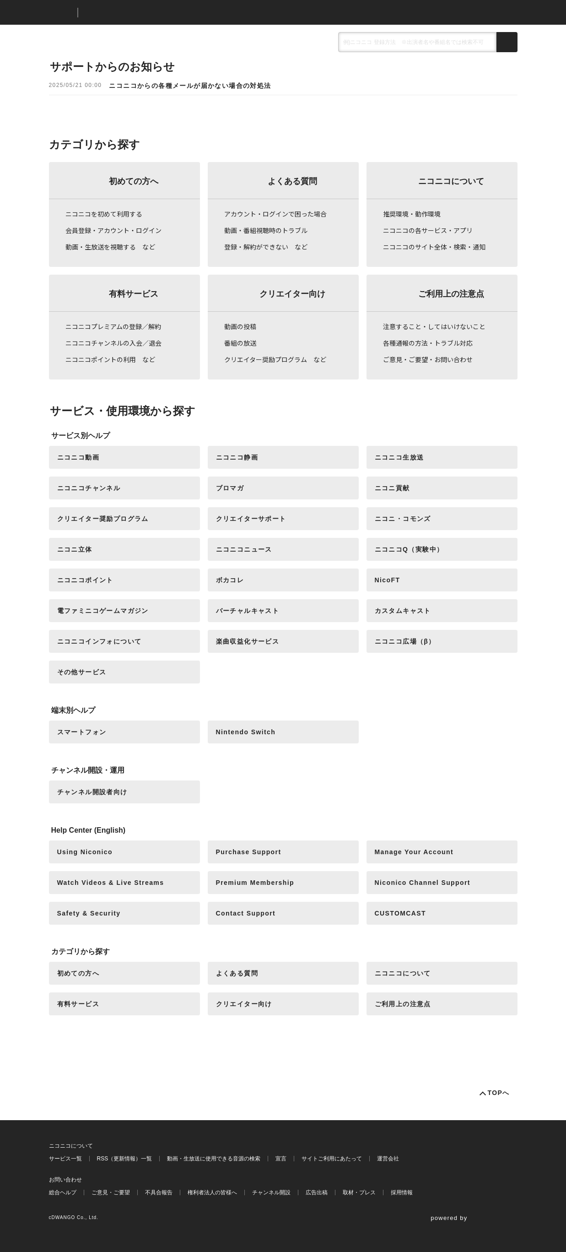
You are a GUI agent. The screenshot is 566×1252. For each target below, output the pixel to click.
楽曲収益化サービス (248, 641)
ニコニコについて (451, 181)
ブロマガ (230, 488)
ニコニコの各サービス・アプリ (428, 230)
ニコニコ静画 (237, 457)
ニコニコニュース (244, 549)
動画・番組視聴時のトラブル (265, 230)
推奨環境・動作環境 (412, 213)
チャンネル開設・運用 (87, 770)
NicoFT (387, 580)
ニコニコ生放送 (399, 457)
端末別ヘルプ (73, 710)
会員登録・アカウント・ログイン (113, 230)
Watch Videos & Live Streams (110, 882)
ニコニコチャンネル (89, 488)
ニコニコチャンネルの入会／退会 (113, 342)
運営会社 (388, 1158)
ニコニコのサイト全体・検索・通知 (434, 246)
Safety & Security (89, 913)
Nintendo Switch (246, 732)
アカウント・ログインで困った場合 (275, 213)
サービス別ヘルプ (80, 435)
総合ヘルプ (62, 1192)
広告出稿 (317, 1192)
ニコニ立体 (74, 549)
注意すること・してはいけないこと (434, 326)
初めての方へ (133, 181)
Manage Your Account (414, 852)
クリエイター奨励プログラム (103, 518)
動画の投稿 (240, 326)
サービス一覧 (65, 1158)
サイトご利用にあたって (332, 1158)
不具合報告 (158, 1192)
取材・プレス (359, 1192)
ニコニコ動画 (78, 457)
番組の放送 (240, 342)
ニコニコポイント (85, 580)
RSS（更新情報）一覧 (124, 1158)
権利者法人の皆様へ (212, 1192)
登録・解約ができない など (265, 246)
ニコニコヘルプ (133, 12)
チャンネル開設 (271, 1192)
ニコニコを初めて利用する (103, 213)
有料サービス (133, 293)
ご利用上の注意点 (451, 293)
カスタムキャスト (403, 610)
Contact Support (246, 913)
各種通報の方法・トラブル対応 (428, 342)
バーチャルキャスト (248, 610)
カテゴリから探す (80, 951)
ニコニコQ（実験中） (409, 549)
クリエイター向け (292, 293)
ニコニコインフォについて (99, 641)
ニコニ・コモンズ (403, 518)
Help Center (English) (88, 830)
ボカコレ (230, 580)
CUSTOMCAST (400, 913)
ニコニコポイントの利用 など (110, 359)
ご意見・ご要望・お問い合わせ (428, 359)
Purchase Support (248, 852)
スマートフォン (82, 732)
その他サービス (82, 672)
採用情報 (402, 1192)
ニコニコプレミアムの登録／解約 (113, 326)
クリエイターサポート (251, 518)
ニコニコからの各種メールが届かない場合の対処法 (190, 85)
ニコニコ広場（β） (405, 641)
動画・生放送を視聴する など (110, 246)
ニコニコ (61, 12)
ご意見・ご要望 (111, 1192)
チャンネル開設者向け (92, 792)
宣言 (280, 1158)
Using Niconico (85, 852)
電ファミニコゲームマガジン (103, 610)
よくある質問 (292, 181)
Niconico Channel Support (422, 882)
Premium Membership (255, 882)
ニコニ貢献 (392, 488)
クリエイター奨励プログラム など (275, 359)
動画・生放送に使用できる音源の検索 (213, 1158)
